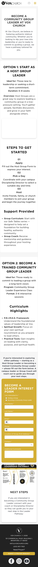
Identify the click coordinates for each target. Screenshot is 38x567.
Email (7, 419)
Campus (8, 441)
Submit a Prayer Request (19, 553)
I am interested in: (11, 395)
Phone (7, 426)
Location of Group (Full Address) (17, 434)
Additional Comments (13, 449)
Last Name (9, 411)
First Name (9, 404)
